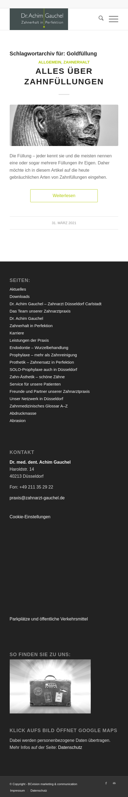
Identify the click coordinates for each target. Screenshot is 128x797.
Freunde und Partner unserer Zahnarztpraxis (50, 391)
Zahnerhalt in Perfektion (31, 325)
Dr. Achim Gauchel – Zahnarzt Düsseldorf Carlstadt (56, 303)
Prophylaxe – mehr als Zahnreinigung (43, 355)
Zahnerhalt (76, 62)
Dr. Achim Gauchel (26, 318)
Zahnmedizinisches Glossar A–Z (39, 406)
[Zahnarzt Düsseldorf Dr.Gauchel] (53, 19)
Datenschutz (70, 747)
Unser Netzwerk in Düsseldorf (36, 398)
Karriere (17, 333)
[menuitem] (98, 19)
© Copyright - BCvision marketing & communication (43, 784)
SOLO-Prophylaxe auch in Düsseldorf (43, 369)
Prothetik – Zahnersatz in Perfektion (42, 362)
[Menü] (110, 19)
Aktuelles (18, 289)
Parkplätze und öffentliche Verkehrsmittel (49, 619)
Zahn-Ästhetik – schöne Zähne (37, 376)
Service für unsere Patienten (35, 384)
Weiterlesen (64, 195)
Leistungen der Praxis (29, 340)
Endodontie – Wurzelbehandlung (39, 347)
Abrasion (18, 420)
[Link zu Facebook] (106, 783)
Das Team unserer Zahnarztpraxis (40, 311)
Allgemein (49, 62)
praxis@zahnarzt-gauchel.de (37, 498)
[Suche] (98, 19)
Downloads (20, 296)
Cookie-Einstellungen (30, 516)
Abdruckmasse (23, 413)
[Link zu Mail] (114, 783)
